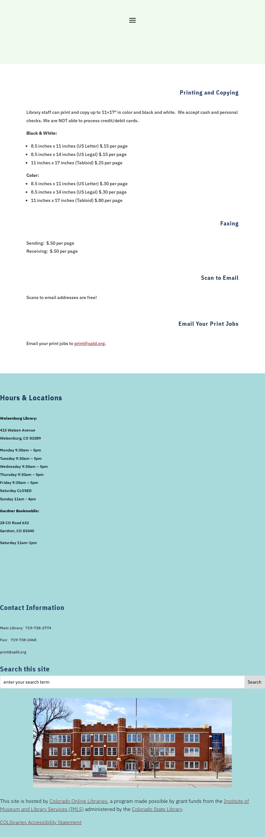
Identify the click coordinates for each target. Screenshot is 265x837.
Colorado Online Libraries (78, 801)
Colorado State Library (157, 809)
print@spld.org (89, 343)
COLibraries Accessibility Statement (40, 822)
